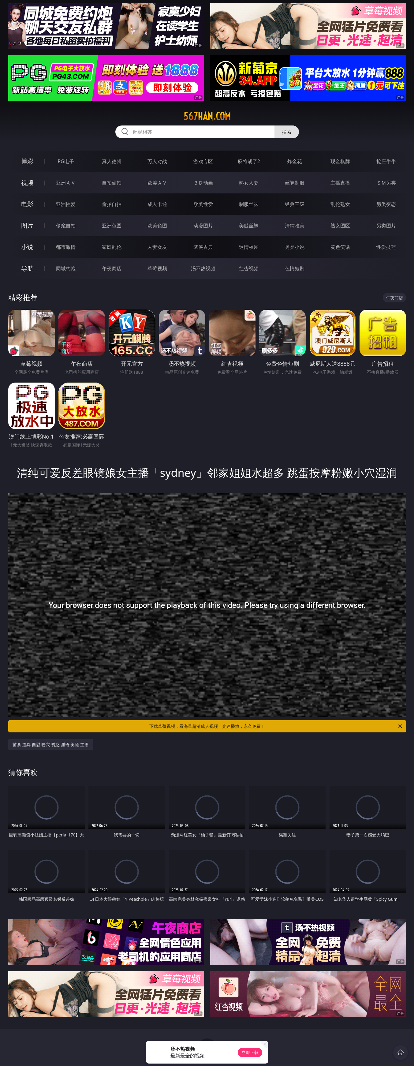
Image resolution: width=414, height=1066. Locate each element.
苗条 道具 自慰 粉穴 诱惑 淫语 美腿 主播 (51, 744)
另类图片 (386, 225)
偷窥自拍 (66, 225)
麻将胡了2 (249, 161)
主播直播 (340, 182)
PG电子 (66, 161)
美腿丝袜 (249, 225)
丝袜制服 (294, 182)
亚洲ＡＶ (66, 182)
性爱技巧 (386, 247)
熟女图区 (340, 225)
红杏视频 (249, 268)
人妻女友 (157, 247)
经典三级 (294, 204)
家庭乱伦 (111, 247)
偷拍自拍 (111, 204)
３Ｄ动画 (203, 182)
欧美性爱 (203, 204)
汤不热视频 (203, 268)
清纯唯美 (294, 225)
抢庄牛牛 (386, 161)
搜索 (287, 132)
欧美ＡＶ (157, 182)
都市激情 (66, 247)
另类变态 (386, 204)
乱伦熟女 (340, 204)
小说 (27, 247)
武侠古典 (203, 247)
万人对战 (157, 161)
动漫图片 (203, 225)
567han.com (207, 116)
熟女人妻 (249, 182)
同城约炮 (66, 268)
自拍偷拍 (111, 182)
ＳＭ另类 (386, 182)
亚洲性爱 (66, 204)
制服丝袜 (249, 204)
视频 (27, 182)
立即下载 (250, 1052)
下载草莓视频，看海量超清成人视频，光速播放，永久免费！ (276, 726)
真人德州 (111, 161)
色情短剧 (294, 268)
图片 (27, 225)
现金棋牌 (340, 161)
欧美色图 (157, 225)
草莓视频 (157, 268)
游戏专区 (203, 161)
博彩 (27, 161)
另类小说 (294, 247)
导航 (27, 268)
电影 (27, 204)
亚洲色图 (111, 225)
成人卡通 (157, 204)
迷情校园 (249, 247)
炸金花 (294, 161)
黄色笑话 (340, 247)
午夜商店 (111, 268)
